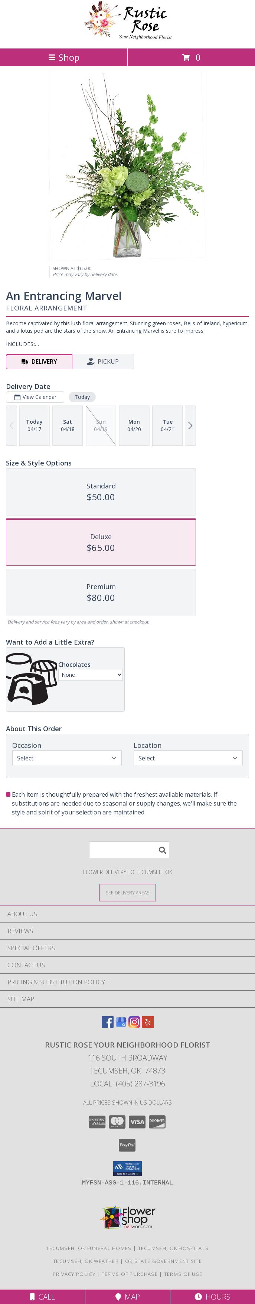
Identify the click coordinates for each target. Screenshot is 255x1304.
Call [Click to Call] (42, 1297)
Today (82, 396)
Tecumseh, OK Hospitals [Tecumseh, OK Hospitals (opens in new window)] (173, 1248)
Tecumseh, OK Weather (86, 1261)
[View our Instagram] (134, 1025)
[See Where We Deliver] (127, 892)
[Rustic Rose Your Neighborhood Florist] (127, 37)
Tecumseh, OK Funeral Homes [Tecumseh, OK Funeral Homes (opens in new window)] (89, 1248)
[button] (127, 1168)
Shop (63, 57)
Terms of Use (183, 1274)
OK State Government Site (163, 1261)
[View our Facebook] (108, 1025)
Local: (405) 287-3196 (127, 1084)
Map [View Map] (127, 1297)
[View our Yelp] (148, 1025)
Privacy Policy (74, 1274)
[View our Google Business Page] (121, 1025)
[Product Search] (129, 849)
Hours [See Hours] (212, 1297)
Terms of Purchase (130, 1274)
